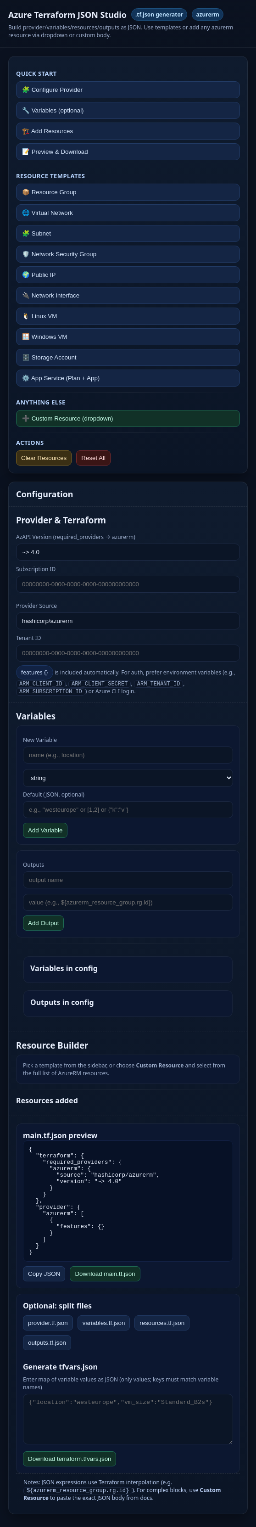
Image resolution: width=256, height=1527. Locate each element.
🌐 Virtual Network (47, 212)
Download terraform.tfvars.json (69, 1458)
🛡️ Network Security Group (59, 254)
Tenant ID (28, 638)
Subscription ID (36, 569)
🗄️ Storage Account (49, 357)
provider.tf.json (48, 1322)
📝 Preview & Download (55, 151)
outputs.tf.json (47, 1342)
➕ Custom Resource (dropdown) (67, 418)
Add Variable (45, 830)
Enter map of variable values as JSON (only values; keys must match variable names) (120, 1383)
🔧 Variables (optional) (53, 110)
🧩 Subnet (36, 233)
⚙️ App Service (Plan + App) (61, 378)
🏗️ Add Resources (47, 131)
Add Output (43, 923)
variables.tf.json (104, 1322)
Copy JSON (44, 1273)
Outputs (33, 865)
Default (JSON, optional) (53, 794)
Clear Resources (44, 458)
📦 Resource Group (49, 192)
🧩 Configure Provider (52, 89)
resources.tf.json (161, 1322)
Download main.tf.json (105, 1273)
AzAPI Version (75, 537)
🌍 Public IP (39, 274)
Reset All (93, 458)
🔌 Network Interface (50, 295)
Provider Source (36, 606)
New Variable (40, 740)
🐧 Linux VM (39, 316)
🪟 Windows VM (44, 336)
